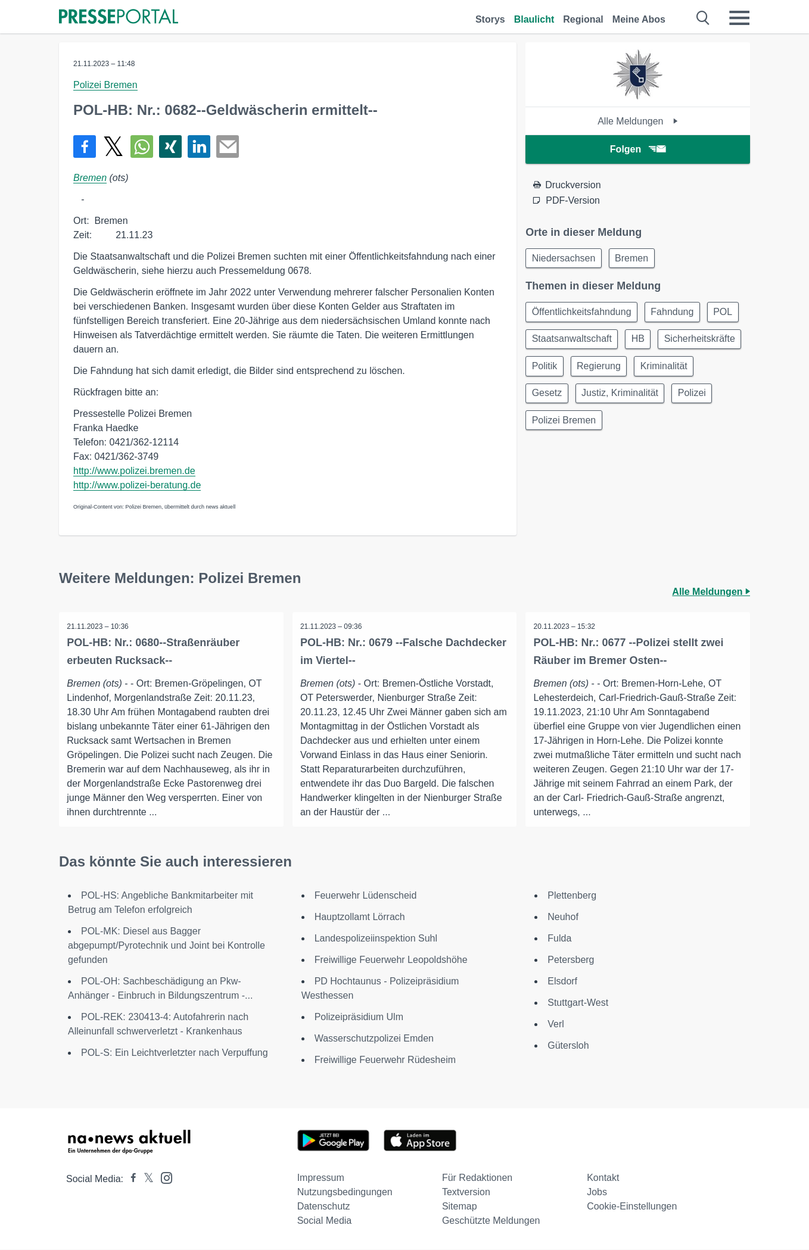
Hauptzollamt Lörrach (360, 917)
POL (542, 343)
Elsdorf (562, 982)
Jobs (597, 1192)
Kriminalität (556, 400)
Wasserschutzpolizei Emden (374, 1039)
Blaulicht (534, 19)
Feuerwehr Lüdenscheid (366, 896)
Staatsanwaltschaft (615, 343)
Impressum (320, 1178)
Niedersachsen (565, 259)
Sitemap (459, 1207)
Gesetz (618, 400)
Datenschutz (323, 1207)
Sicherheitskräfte (568, 371)
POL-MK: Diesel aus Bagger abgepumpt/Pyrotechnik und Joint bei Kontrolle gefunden (166, 946)
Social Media (324, 1221)
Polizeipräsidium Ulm (359, 1017)
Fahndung (676, 314)
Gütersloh (568, 1046)
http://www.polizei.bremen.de (134, 471)
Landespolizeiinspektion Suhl (376, 939)
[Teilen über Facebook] (84, 146)
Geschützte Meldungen (491, 1221)
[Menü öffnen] (739, 18)
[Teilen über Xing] (170, 146)
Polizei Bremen (105, 85)
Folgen (637, 149)
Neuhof (562, 917)
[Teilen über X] (113, 146)
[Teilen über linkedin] (199, 146)
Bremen (90, 178)
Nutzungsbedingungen (345, 1192)
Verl (555, 1025)
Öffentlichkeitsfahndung (583, 314)
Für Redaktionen (477, 1178)
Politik (639, 371)
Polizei (547, 428)
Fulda (559, 939)
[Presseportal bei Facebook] (129, 1179)
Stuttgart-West (577, 1003)
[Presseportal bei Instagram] (163, 1178)
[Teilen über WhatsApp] (141, 146)
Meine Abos (638, 19)
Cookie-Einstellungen (632, 1207)
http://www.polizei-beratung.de (137, 485)
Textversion (466, 1192)
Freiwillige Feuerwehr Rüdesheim (385, 1060)
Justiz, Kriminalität (694, 400)
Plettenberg (571, 896)
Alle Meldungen (638, 121)
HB (684, 343)
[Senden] (227, 146)
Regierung (697, 371)
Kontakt (603, 1178)
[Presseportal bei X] (145, 1179)
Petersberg (570, 960)
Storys (490, 19)
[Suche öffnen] (703, 18)
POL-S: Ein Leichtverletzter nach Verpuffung (174, 1053)
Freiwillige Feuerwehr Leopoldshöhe (391, 960)
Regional (583, 19)
